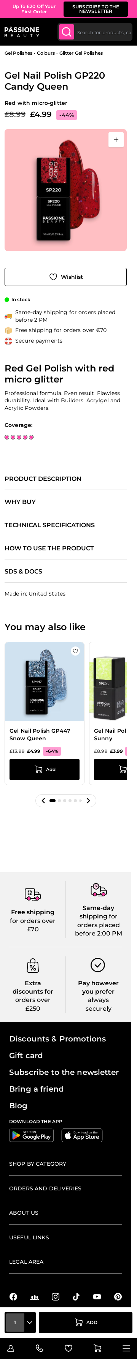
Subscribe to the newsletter (64, 1072)
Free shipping (32, 912)
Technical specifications (50, 525)
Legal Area (26, 1261)
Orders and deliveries (45, 1188)
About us (23, 1212)
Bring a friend (36, 1089)
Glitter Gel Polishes (81, 53)
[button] (43, 800)
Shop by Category (37, 1163)
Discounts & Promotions (57, 1038)
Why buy (20, 502)
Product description (43, 479)
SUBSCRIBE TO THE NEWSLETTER (95, 9)
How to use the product (49, 548)
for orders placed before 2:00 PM (98, 925)
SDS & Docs (23, 572)
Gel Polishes (18, 53)
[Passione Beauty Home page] (22, 32)
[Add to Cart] (85, 1322)
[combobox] (94, 32)
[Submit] (66, 32)
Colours (46, 53)
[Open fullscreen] (116, 139)
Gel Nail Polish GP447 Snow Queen (40, 734)
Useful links (29, 1237)
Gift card (26, 1055)
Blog (18, 1105)
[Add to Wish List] (66, 277)
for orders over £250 (34, 1000)
